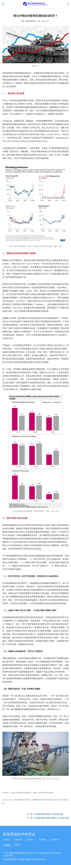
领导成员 (18, 840)
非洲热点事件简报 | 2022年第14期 (49, 814)
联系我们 (30, 840)
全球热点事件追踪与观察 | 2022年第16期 (52, 818)
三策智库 (16, 845)
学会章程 (42, 840)
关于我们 (6, 840)
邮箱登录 (54, 840)
